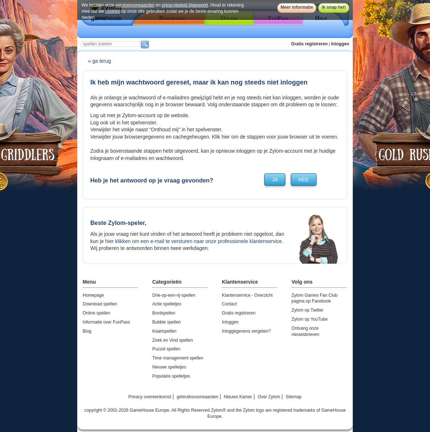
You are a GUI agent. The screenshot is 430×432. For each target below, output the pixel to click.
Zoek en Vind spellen (172, 340)
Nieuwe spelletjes (169, 367)
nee (303, 179)
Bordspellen (163, 313)
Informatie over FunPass (106, 322)
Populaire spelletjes (171, 376)
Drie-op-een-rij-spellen (173, 295)
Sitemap (294, 396)
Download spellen (100, 303)
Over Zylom (269, 396)
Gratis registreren (309, 43)
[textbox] (110, 44)
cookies (112, 11)
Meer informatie (297, 7)
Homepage (93, 295)
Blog (87, 331)
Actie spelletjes (166, 303)
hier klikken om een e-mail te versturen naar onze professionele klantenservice (193, 241)
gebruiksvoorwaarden (197, 396)
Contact (229, 303)
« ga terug (99, 61)
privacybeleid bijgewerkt (185, 5)
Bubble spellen (166, 322)
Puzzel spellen (166, 348)
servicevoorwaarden (135, 5)
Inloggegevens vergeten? (246, 331)
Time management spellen (177, 358)
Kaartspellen (164, 331)
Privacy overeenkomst (149, 396)
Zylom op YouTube (310, 319)
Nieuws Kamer (238, 396)
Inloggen (340, 43)
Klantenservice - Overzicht (247, 295)
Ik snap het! (334, 7)
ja (275, 179)
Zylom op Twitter (307, 310)
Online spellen (96, 313)
